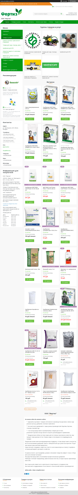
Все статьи (43, 485)
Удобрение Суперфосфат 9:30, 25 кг (50, 229)
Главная (7, 22)
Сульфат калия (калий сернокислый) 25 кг (50, 351)
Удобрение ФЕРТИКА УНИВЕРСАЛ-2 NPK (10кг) (32, 146)
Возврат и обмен (63, 485)
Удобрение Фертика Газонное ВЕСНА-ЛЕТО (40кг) (67, 311)
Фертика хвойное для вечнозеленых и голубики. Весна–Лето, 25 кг (50, 148)
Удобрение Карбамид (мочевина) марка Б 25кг (68, 391)
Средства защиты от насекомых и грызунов (11, 51)
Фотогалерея (7, 485)
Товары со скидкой (8, 60)
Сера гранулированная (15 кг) (32, 108)
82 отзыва (64, 1)
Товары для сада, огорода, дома (12, 45)
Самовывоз (6, 31)
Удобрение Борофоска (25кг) (32, 310)
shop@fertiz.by (7, 150)
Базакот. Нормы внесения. (10, 90)
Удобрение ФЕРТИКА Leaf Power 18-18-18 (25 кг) (32, 189)
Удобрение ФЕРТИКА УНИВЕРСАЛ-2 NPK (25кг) (68, 108)
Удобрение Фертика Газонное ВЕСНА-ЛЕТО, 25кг (67, 149)
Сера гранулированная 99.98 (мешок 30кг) (50, 391)
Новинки (24, 487)
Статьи (51, 22)
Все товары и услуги (30, 409)
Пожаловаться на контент (43, 493)
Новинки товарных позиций (48, 487)
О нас (24, 22)
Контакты (31, 22)
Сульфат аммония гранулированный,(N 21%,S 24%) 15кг (67, 352)
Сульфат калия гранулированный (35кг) (32, 229)
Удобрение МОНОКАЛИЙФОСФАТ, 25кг (67, 230)
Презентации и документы (10, 69)
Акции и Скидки (59, 22)
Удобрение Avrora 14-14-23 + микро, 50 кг (32, 391)
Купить (31, 119)
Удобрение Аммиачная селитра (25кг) (50, 310)
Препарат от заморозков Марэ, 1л (68, 269)
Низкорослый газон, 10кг (32, 269)
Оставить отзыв (72, 13)
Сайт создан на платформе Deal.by (39, 492)
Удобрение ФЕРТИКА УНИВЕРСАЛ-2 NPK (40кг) (50, 108)
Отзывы (5, 63)
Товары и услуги (16, 22)
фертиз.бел (6, 147)
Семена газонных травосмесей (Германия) (11, 41)
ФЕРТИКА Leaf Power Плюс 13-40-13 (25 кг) (49, 188)
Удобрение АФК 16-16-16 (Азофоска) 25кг (32, 351)
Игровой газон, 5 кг (49, 269)
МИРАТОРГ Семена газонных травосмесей (11, 56)
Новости (5, 34)
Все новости (44, 483)
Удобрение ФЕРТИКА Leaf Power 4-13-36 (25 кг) (68, 188)
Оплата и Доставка (41, 22)
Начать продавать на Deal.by (7, 1)
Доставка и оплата (64, 483)
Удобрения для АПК (8, 48)
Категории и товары (27, 483)
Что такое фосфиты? (8, 109)
